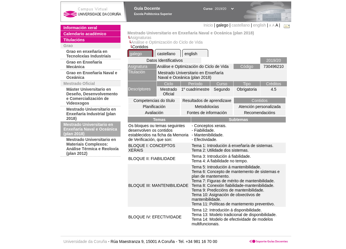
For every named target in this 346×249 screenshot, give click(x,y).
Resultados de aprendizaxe (207, 100)
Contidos (260, 100)
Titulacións (74, 40)
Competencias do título (154, 100)
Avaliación (154, 112)
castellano (241, 25)
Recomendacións (259, 112)
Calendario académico (84, 33)
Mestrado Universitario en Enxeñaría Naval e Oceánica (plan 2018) (90, 129)
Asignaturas (140, 37)
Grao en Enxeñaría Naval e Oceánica (91, 75)
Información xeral (80, 27)
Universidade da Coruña (85, 241)
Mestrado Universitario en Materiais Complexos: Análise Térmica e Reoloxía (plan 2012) (92, 146)
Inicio (209, 25)
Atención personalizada (260, 106)
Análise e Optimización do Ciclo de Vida (167, 42)
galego (136, 53)
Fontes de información (207, 112)
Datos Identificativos (164, 60)
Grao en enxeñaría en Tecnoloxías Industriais (88, 53)
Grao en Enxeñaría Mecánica (84, 64)
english (259, 25)
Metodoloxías (207, 106)
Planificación (154, 106)
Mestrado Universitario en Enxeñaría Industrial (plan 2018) (91, 114)
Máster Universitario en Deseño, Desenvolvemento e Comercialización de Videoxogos (92, 96)
